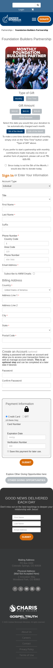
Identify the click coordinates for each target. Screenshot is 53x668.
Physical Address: (26, 571)
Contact (26, 643)
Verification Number (17, 442)
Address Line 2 (10, 305)
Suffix (5, 224)
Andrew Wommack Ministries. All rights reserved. (26, 622)
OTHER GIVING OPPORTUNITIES (26, 480)
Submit (26, 462)
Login (21, 9)
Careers (26, 637)
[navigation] (21, 9)
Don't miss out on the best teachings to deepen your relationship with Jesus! (26, 508)
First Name (8, 204)
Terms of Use (26, 655)
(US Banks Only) (12, 420)
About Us (27, 631)
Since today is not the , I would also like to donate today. (28, 167)
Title (4, 195)
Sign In (8, 175)
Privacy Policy (27, 649)
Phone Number (9, 236)
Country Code (11, 239)
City (4, 315)
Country (6, 285)
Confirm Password (11, 380)
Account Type (9, 181)
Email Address (9, 265)
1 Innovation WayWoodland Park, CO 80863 (26, 578)
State (5, 325)
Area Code (9, 247)
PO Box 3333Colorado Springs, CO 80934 (26, 564)
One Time (32, 98)
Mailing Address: (26, 560)
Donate (44, 19)
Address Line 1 (10, 295)
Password (7, 370)
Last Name (8, 214)
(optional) (32, 351)
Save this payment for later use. (25, 451)
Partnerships (7, 30)
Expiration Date (15, 433)
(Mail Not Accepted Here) (26, 573)
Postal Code (8, 335)
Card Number (14, 424)
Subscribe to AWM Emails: (18, 273)
